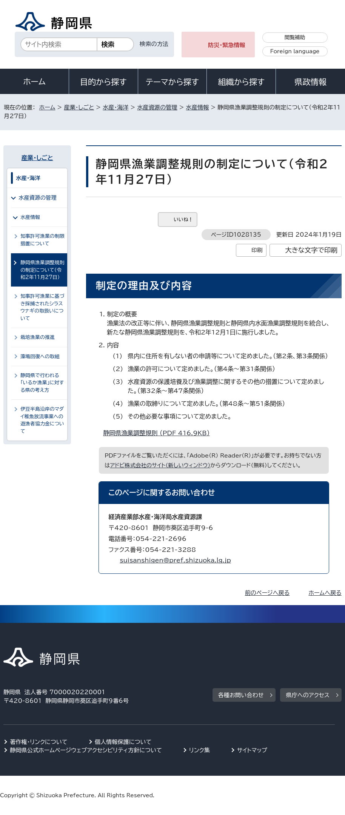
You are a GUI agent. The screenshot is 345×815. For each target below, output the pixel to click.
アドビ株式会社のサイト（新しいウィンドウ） (160, 465)
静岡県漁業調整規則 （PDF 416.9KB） (159, 433)
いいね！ (183, 219)
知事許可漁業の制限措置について (42, 240)
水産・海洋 (115, 107)
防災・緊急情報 (226, 45)
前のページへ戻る (267, 593)
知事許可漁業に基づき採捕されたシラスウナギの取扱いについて (42, 307)
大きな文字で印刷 (311, 250)
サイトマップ (252, 750)
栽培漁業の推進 (37, 337)
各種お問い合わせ (241, 695)
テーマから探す (172, 82)
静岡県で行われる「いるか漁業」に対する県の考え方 (42, 383)
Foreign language (295, 51)
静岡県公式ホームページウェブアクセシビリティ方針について (86, 750)
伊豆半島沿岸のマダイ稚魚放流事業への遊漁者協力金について (42, 420)
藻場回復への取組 (39, 356)
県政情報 (310, 82)
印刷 (256, 250)
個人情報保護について (123, 742)
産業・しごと (79, 107)
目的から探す (103, 82)
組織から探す (241, 82)
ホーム (34, 81)
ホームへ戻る (324, 593)
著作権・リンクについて (39, 742)
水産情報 (197, 107)
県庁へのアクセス (307, 695)
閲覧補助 (295, 37)
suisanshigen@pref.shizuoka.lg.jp (175, 560)
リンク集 (199, 750)
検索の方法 (154, 44)
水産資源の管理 (157, 107)
